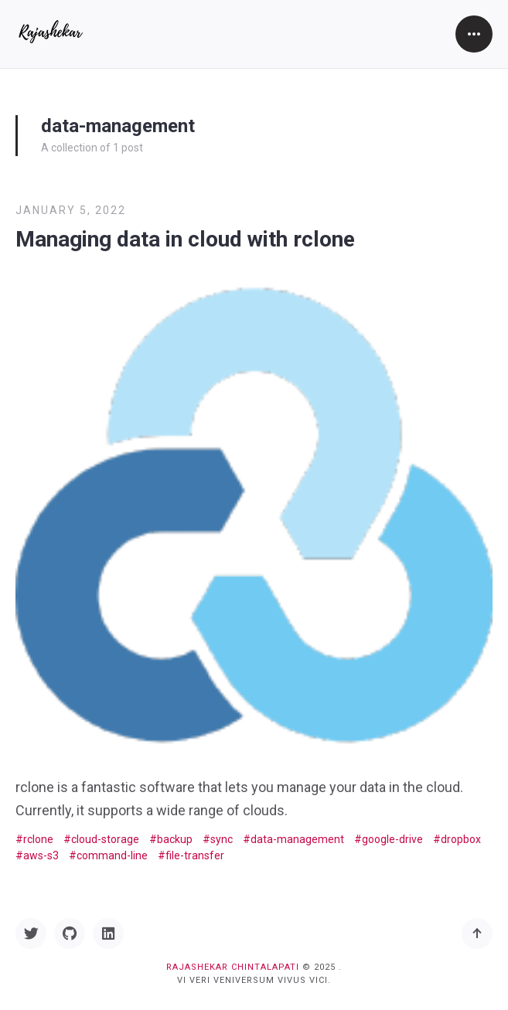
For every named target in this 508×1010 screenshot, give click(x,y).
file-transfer (194, 855)
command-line (112, 855)
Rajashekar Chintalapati (232, 967)
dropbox (461, 839)
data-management (297, 839)
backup (175, 839)
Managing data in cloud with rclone (185, 239)
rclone (38, 839)
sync (221, 839)
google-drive (392, 839)
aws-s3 (41, 855)
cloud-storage (105, 839)
